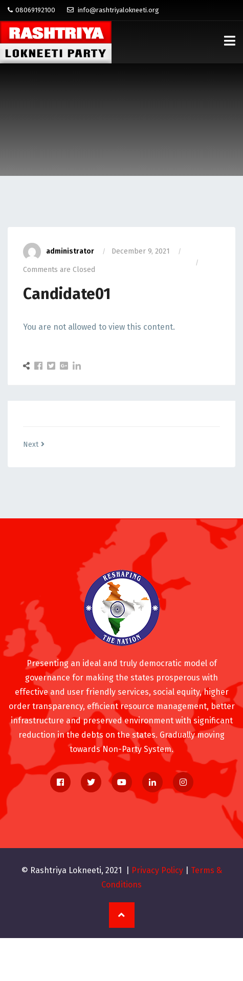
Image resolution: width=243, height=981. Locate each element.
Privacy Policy (157, 870)
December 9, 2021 (141, 251)
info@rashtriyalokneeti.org (113, 10)
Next (34, 444)
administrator (58, 251)
